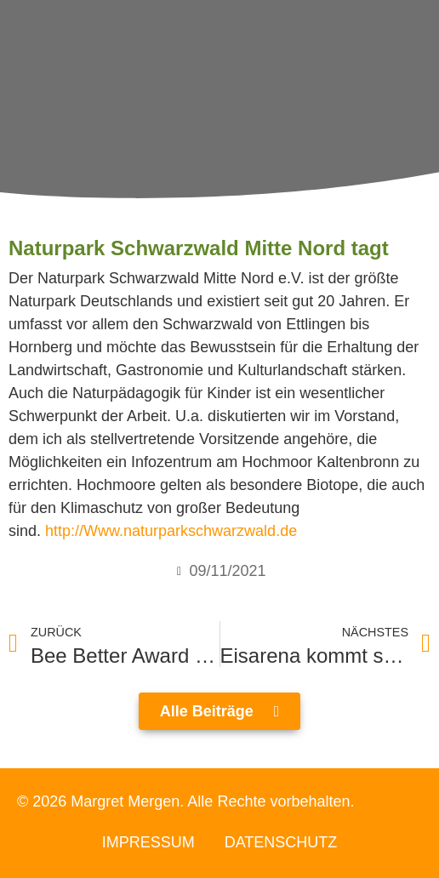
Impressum (148, 842)
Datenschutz (281, 842)
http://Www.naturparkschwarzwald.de (171, 530)
